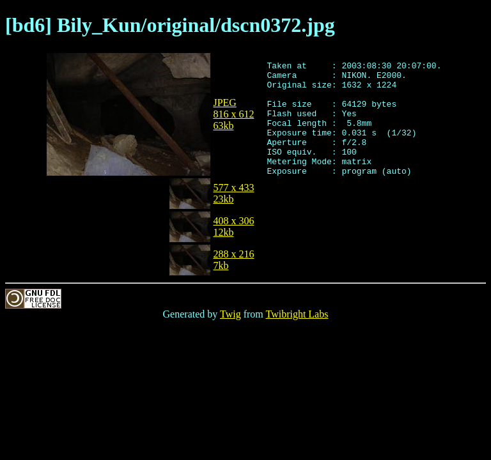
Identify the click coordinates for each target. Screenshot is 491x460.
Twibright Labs (296, 314)
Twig (230, 314)
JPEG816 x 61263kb (233, 114)
